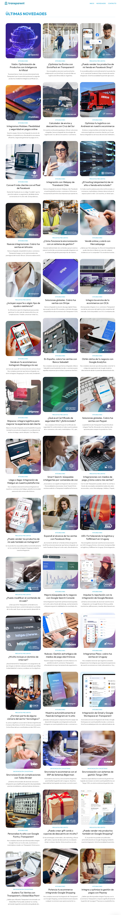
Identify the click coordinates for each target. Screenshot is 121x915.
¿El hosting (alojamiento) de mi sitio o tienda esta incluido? (97, 184)
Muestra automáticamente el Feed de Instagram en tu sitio (60, 714)
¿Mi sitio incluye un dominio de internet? (23, 658)
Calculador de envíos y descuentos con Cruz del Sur (60, 125)
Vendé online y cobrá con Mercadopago (97, 243)
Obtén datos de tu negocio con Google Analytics (97, 360)
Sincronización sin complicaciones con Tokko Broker (23, 776)
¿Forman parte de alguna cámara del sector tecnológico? (23, 717)
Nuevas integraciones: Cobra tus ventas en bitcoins (23, 246)
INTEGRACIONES (23, 61)
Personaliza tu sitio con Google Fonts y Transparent (23, 835)
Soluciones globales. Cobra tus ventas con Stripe (60, 302)
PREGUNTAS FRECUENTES (97, 61)
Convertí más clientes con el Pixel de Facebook (23, 187)
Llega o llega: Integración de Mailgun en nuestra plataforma (23, 481)
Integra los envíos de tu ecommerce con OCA (97, 302)
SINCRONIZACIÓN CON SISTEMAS (60, 768)
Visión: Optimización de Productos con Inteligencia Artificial (23, 67)
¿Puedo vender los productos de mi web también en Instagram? (23, 540)
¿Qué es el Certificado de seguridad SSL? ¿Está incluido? (60, 419)
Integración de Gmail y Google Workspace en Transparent (97, 714)
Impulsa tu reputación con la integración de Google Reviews (97, 596)
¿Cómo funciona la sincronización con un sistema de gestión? (60, 243)
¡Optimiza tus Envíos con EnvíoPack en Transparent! (60, 66)
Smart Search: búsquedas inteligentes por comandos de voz (60, 478)
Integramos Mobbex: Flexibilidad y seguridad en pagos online (23, 128)
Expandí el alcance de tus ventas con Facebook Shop (60, 537)
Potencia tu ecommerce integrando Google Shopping (60, 891)
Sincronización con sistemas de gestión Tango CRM (97, 773)
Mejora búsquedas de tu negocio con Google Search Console (60, 596)
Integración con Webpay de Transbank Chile (60, 184)
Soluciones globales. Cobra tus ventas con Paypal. (97, 419)
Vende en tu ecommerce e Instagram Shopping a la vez (23, 364)
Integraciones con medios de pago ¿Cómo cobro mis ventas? (98, 478)
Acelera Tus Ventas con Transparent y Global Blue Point (23, 894)
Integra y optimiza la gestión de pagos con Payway (98, 891)
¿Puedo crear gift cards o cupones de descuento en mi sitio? (60, 832)
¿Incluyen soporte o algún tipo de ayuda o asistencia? (23, 305)
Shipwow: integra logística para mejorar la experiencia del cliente (23, 422)
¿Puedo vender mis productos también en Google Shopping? (97, 832)
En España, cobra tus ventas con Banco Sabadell (60, 360)
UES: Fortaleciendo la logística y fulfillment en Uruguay (97, 537)
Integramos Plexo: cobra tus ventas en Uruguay (97, 655)
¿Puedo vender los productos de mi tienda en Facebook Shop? (97, 66)
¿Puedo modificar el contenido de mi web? (23, 599)
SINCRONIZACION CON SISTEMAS (23, 889)
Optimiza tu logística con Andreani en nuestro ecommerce (97, 125)
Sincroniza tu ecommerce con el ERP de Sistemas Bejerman (60, 773)
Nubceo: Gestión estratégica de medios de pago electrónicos (60, 655)
